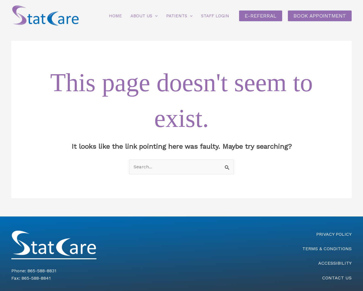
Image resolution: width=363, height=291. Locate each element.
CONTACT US (337, 278)
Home (115, 15)
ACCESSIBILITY (335, 263)
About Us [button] (144, 15)
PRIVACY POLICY (334, 234)
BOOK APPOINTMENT (320, 16)
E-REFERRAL (261, 16)
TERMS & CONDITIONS (327, 248)
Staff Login (215, 15)
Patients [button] (179, 15)
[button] (155, 15)
